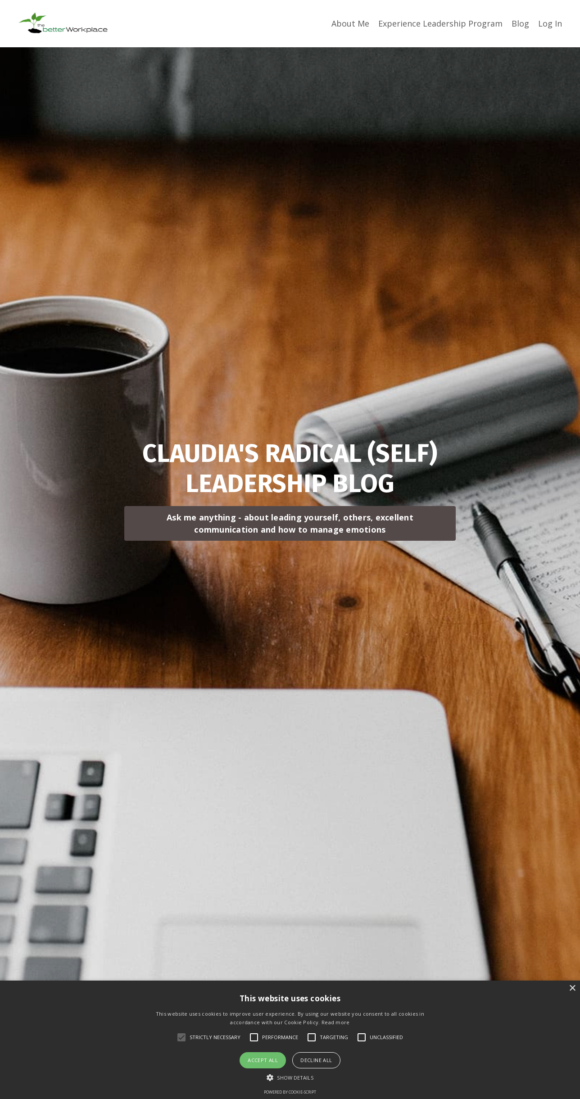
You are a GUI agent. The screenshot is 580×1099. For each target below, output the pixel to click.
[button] (290, 1077)
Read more (336, 1022)
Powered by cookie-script (290, 1092)
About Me (350, 23)
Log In (550, 23)
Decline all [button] (316, 1060)
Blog (520, 23)
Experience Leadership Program (440, 23)
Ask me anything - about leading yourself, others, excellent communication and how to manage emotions (290, 523)
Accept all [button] (263, 1060)
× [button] (572, 988)
